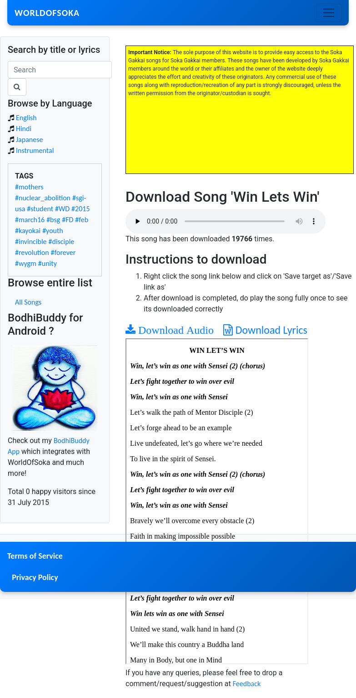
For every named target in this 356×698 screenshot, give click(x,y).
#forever (63, 252)
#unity (47, 263)
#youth (52, 230)
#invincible (31, 241)
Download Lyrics (265, 329)
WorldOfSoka (47, 12)
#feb (81, 219)
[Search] (60, 69)
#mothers (29, 187)
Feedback (247, 683)
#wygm (25, 263)
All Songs (28, 302)
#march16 (30, 219)
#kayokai (27, 230)
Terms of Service (35, 556)
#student (40, 208)
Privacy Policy (35, 577)
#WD (62, 208)
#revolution (32, 252)
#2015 (80, 208)
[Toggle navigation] (328, 13)
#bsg (53, 219)
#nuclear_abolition (42, 198)
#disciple (62, 241)
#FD (67, 219)
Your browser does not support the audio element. (225, 221)
